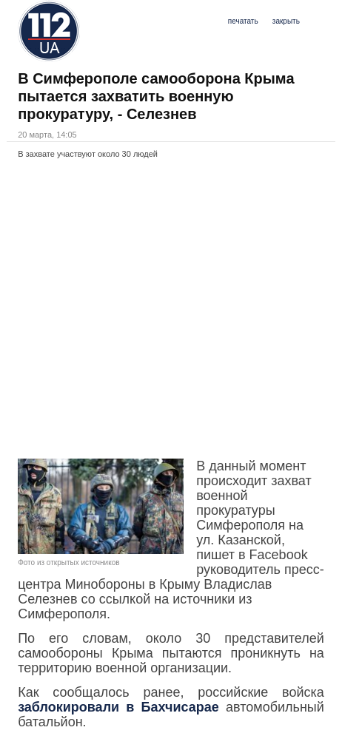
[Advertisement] (171, 308)
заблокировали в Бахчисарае (118, 707)
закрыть (286, 21)
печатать (243, 21)
